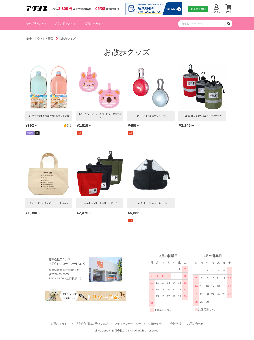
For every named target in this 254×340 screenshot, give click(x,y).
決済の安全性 (156, 323)
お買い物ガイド (93, 23)
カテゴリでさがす (36, 23)
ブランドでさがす (65, 23)
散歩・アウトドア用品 (39, 38)
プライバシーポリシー (128, 323)
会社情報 (175, 323)
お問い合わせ (195, 323)
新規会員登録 (198, 8)
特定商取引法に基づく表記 (92, 323)
